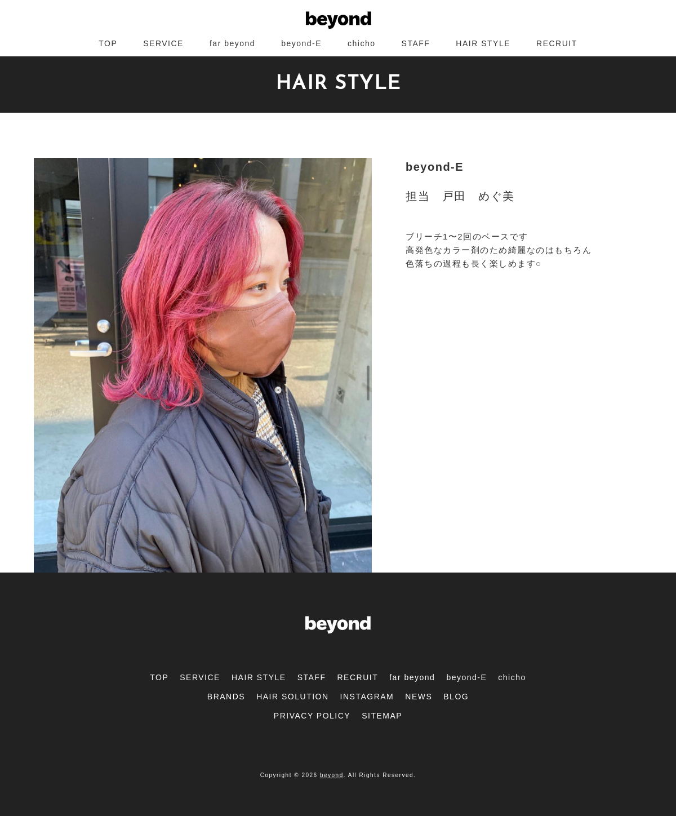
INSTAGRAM (367, 696)
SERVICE (163, 43)
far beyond (232, 43)
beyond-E (301, 43)
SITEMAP (382, 715)
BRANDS (226, 696)
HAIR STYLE (483, 43)
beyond (332, 775)
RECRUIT (556, 43)
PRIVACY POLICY (312, 715)
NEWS (418, 696)
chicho (361, 43)
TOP (108, 43)
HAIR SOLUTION (292, 696)
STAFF (416, 43)
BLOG (456, 696)
